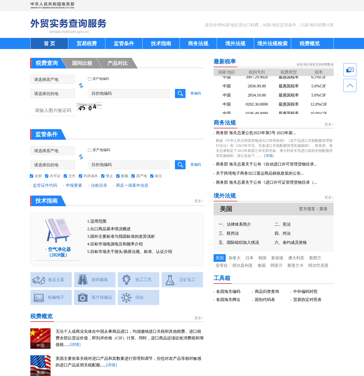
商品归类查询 (267, 291)
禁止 (109, 176)
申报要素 (74, 185)
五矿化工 (187, 279)
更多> (198, 201)
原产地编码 (99, 150)
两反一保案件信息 (132, 185)
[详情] (75, 344)
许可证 (55, 176)
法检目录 (99, 185)
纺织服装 (100, 279)
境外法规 (235, 43)
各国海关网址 (228, 299)
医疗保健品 (102, 297)
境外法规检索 (272, 43)
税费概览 (310, 43)
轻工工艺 (143, 279)
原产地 (141, 176)
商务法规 (198, 43)
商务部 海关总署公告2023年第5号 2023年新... (256, 133)
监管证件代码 (45, 185)
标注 (158, 176)
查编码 (195, 93)
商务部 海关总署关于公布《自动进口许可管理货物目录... (266, 164)
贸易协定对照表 (307, 299)
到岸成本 (91, 176)
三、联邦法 (229, 233)
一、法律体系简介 (235, 224)
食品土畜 (56, 279)
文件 (72, 176)
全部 (38, 176)
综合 (139, 297)
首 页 (49, 43)
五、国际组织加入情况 (239, 242)
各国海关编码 (228, 291)
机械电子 (56, 297)
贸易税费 (87, 43)
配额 (124, 176)
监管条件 (124, 43)
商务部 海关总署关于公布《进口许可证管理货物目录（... (266, 182)
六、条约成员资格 (291, 242)
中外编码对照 (305, 291)
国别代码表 (265, 299)
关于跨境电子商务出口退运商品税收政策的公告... (260, 173)
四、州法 (283, 233)
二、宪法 (283, 224)
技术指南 (161, 43)
